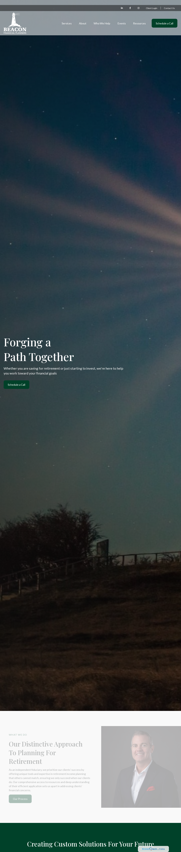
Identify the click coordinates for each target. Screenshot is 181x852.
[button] (66, 18)
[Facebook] (130, 3)
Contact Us (169, 3)
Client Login (151, 3)
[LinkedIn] (121, 3)
